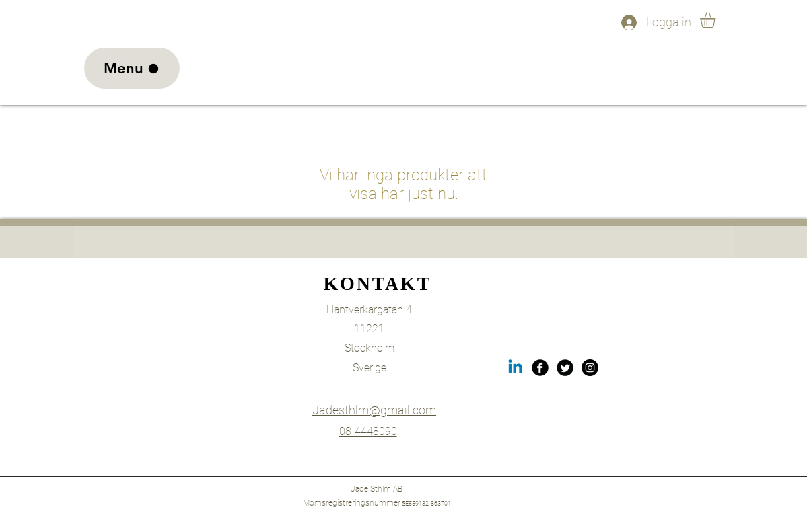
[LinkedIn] (515, 367)
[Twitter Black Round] (565, 367)
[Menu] (132, 68)
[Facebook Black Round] (540, 367)
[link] (717, 20)
